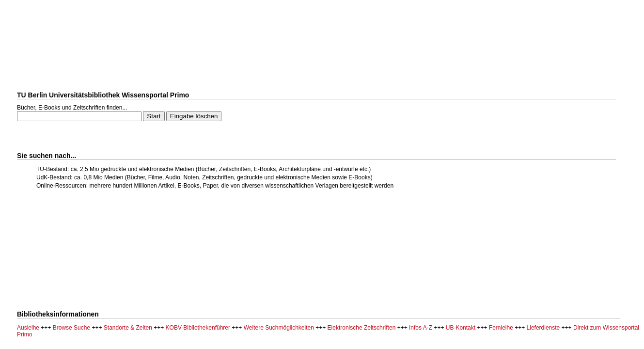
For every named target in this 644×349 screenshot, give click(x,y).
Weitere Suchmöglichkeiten (279, 327)
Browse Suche (71, 327)
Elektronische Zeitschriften (362, 327)
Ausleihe (28, 327)
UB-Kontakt (460, 327)
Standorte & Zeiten (128, 327)
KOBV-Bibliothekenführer (198, 327)
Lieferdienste (543, 327)
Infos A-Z (420, 327)
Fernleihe (501, 327)
